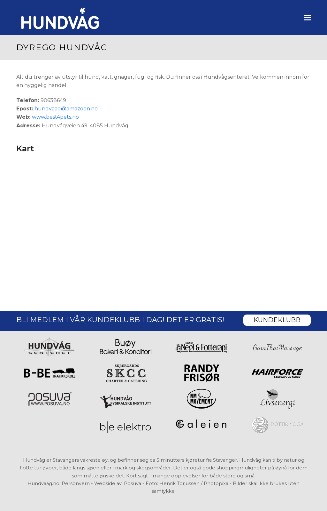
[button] (307, 17)
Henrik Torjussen (179, 483)
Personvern (76, 483)
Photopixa (216, 483)
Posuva (132, 483)
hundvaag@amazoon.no (66, 109)
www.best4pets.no (55, 117)
